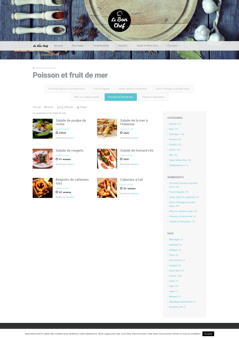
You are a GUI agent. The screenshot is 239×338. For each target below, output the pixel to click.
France (175, 275)
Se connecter (45, 54)
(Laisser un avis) (62, 129)
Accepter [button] (208, 334)
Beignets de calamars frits (72, 181)
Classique (78, 45)
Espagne (175, 265)
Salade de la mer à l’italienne (134, 122)
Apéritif (175, 124)
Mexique (175, 296)
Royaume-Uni (177, 307)
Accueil (58, 45)
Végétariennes (178, 165)
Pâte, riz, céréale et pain (86, 97)
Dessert (175, 139)
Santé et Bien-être (147, 45)
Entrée (174, 149)
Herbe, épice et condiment (133, 88)
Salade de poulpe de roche (71, 122)
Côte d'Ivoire (177, 260)
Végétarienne (101, 45)
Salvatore (70, 138)
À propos (172, 45)
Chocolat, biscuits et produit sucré (66, 88)
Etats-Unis (176, 270)
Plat (173, 155)
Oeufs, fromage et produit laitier (173, 88)
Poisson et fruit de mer (120, 97)
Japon (174, 291)
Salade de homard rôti (136, 150)
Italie (173, 286)
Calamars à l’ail (131, 179)
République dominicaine (182, 301)
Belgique (175, 250)
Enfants (123, 45)
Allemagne (176, 239)
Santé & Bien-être (180, 160)
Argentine (175, 244)
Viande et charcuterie (153, 97)
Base (173, 129)
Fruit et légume (102, 88)
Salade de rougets (69, 150)
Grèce (173, 281)
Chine (173, 255)
